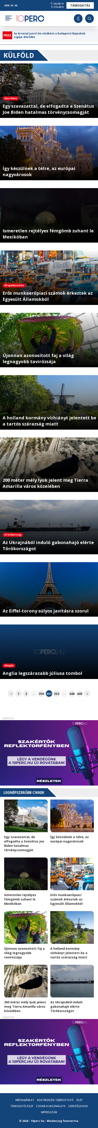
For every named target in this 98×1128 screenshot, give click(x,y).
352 (56, 694)
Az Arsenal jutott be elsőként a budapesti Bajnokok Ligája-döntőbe (49, 35)
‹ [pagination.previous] (11, 694)
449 (79, 694)
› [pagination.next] (87, 694)
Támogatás (80, 5)
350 (41, 694)
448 (71, 694)
